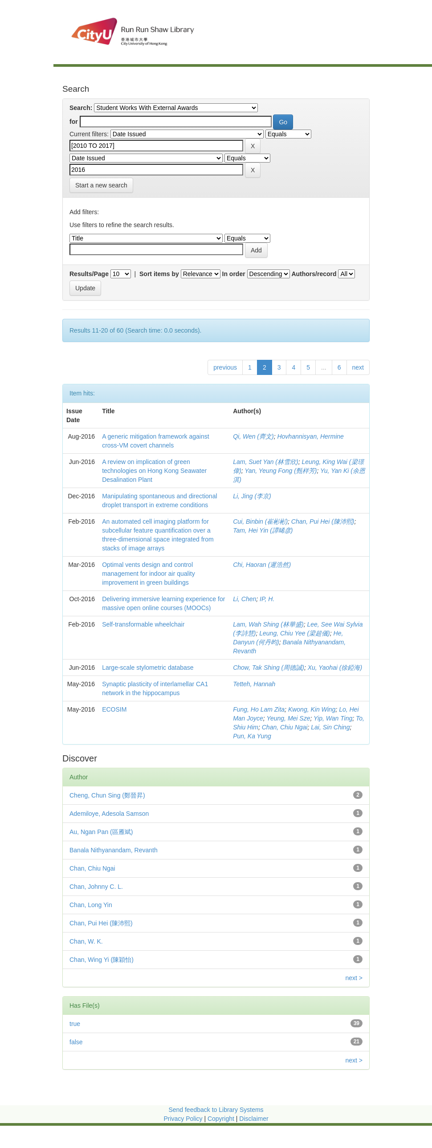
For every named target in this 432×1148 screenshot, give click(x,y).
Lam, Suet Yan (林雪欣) (265, 461)
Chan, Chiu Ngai (285, 727)
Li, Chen (244, 598)
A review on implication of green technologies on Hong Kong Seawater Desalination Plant (154, 470)
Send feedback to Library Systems (215, 1109)
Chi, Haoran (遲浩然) (262, 564)
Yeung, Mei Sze (288, 718)
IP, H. (267, 598)
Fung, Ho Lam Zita (259, 709)
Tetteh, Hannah (254, 684)
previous (225, 367)
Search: (80, 107)
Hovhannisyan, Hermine (310, 436)
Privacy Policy (182, 1118)
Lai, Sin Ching (330, 727)
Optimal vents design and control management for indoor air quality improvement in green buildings (148, 573)
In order (233, 273)
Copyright (222, 1118)
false (76, 1042)
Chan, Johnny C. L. (96, 886)
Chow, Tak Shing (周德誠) (268, 667)
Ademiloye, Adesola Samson (109, 813)
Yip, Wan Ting (333, 718)
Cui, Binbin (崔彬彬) (260, 521)
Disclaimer (253, 1118)
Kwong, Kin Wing (311, 709)
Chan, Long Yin (90, 904)
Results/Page (89, 273)
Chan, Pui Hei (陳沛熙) (323, 521)
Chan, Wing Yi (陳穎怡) (101, 959)
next (358, 367)
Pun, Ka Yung (252, 736)
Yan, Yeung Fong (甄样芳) (281, 470)
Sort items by (159, 273)
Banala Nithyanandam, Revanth (113, 850)
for (73, 121)
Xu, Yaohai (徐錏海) (335, 667)
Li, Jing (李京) (252, 496)
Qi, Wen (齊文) (253, 436)
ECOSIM (114, 709)
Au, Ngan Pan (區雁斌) (101, 831)
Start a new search (101, 185)
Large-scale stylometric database (147, 667)
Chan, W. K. (86, 941)
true (74, 1023)
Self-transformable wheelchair (143, 624)
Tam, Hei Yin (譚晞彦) (263, 530)
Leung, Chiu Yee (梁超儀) (294, 633)
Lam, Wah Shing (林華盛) (268, 624)
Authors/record (313, 273)
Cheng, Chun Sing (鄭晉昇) (107, 795)
